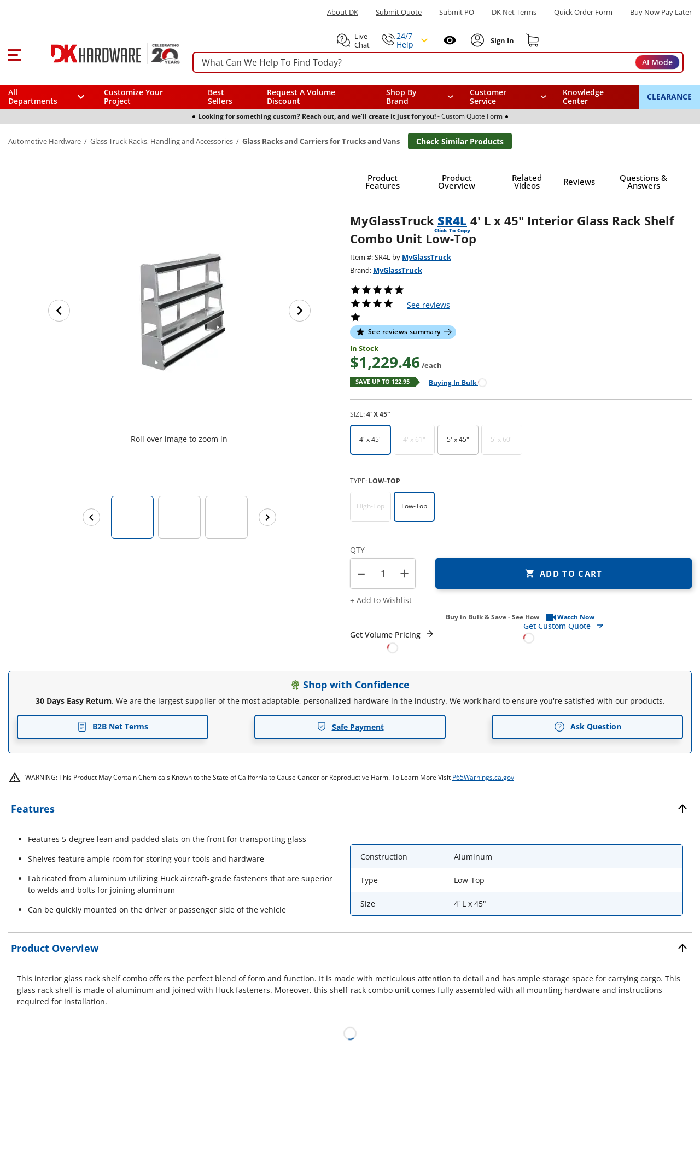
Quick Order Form (583, 12)
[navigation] (508, 97)
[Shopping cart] (532, 40)
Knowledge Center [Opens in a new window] (583, 96)
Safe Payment (350, 727)
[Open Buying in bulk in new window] (454, 382)
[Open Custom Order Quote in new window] (607, 631)
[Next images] (267, 517)
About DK (342, 12)
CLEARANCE (669, 96)
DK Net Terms (514, 12)
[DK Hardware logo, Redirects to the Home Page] (103, 53)
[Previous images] (91, 517)
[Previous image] (59, 311)
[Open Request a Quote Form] (392, 641)
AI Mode (657, 62)
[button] (14, 53)
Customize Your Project (133, 96)
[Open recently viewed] (450, 40)
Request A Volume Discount (301, 96)
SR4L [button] (452, 220)
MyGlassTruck (426, 257)
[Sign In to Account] (501, 40)
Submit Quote (399, 12)
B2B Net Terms (112, 726)
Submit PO (456, 12)
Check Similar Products (460, 141)
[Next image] (300, 311)
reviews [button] (428, 305)
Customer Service (488, 97)
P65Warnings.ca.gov (483, 777)
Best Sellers (220, 96)
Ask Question (587, 726)
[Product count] (383, 574)
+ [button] (404, 573)
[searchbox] (438, 62)
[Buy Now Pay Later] (661, 12)
